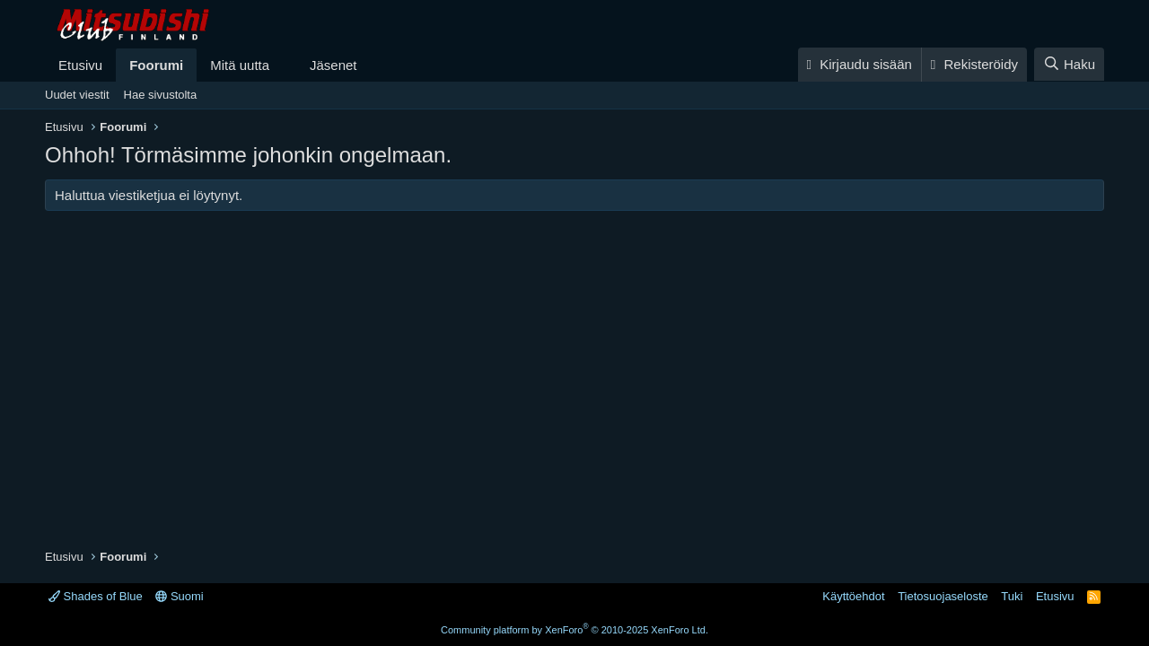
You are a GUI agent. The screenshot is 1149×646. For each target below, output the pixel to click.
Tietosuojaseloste (943, 596)
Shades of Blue (95, 596)
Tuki (1011, 596)
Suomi (179, 596)
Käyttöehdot (853, 596)
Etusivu (80, 65)
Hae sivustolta (160, 94)
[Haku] (1069, 64)
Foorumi (156, 65)
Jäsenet (333, 65)
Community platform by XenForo (574, 629)
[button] (283, 65)
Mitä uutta (239, 65)
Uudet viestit (77, 94)
